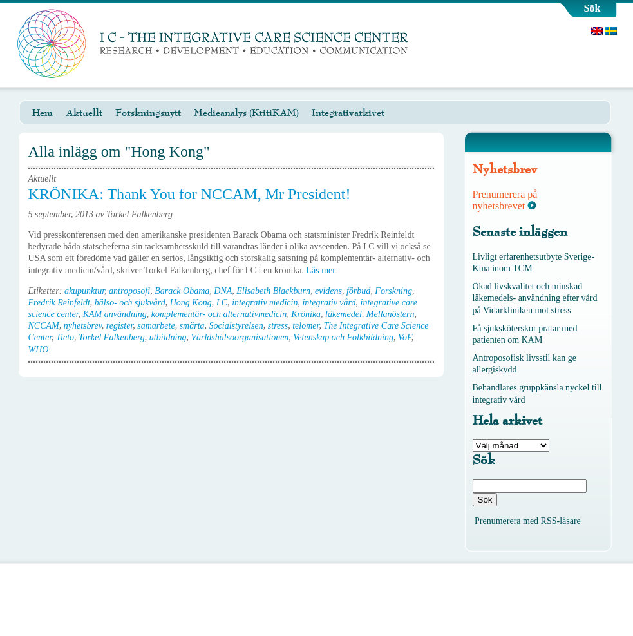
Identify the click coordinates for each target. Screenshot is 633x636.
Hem (42, 113)
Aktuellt (84, 113)
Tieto (65, 337)
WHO (38, 349)
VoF (404, 337)
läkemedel (343, 314)
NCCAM (43, 326)
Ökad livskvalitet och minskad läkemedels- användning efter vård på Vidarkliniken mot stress (535, 298)
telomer (305, 326)
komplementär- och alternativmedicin (219, 314)
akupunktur (84, 291)
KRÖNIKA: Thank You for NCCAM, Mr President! (189, 194)
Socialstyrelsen (236, 326)
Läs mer (325, 270)
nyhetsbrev (83, 326)
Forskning (393, 291)
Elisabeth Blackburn (273, 291)
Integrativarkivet (348, 113)
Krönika (306, 314)
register (119, 326)
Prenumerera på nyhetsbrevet (505, 200)
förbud (358, 291)
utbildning (168, 337)
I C (222, 302)
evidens (328, 291)
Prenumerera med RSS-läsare (528, 521)
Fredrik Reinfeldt (59, 302)
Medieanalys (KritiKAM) (246, 113)
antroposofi (129, 291)
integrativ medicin (265, 302)
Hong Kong (191, 302)
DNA (223, 291)
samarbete (156, 326)
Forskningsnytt (148, 113)
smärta (192, 326)
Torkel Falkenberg (112, 337)
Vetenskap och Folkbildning (343, 337)
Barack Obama (182, 291)
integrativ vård (328, 302)
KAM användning (115, 314)
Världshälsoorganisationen (239, 337)
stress (278, 326)
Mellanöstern (390, 314)
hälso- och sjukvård (130, 302)
